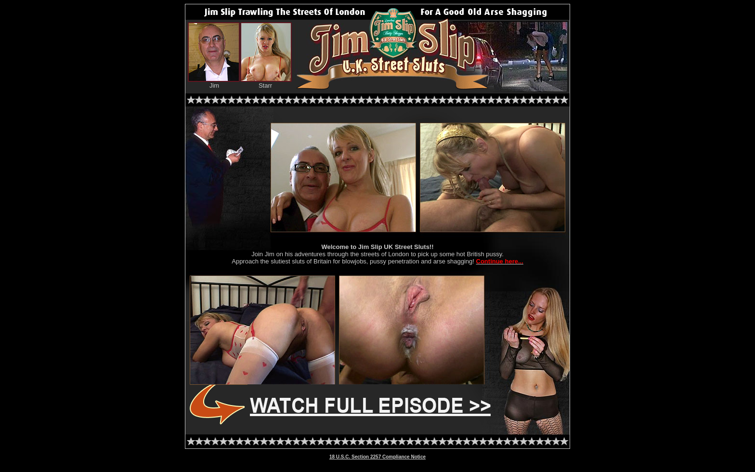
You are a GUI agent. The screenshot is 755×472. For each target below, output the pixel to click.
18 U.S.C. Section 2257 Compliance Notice (377, 456)
